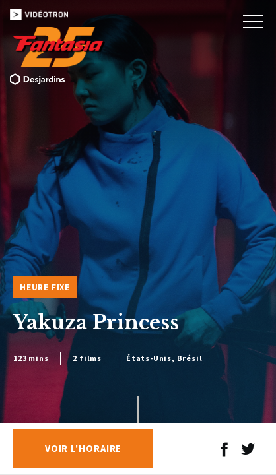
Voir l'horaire (83, 449)
